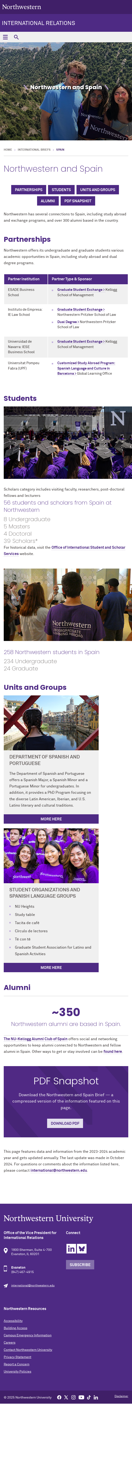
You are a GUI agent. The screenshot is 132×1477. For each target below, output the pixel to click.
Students (61, 190)
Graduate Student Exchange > (81, 290)
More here (51, 968)
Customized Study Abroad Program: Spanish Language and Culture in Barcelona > (86, 368)
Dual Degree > (68, 322)
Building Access (15, 1328)
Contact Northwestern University (28, 1350)
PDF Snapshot (77, 201)
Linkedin (71, 1248)
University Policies (17, 1371)
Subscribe (80, 1265)
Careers (9, 1342)
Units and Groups (97, 190)
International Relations (38, 23)
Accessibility (13, 1321)
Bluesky (82, 1248)
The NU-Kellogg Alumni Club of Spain (35, 1039)
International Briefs (34, 150)
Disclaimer (121, 1396)
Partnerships (28, 190)
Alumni (48, 201)
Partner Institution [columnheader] (23, 279)
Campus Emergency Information (28, 1335)
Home (8, 150)
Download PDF (65, 1123)
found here (113, 1051)
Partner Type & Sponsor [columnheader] (72, 279)
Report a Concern (16, 1364)
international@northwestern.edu (59, 1170)
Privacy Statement (17, 1357)
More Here (51, 819)
